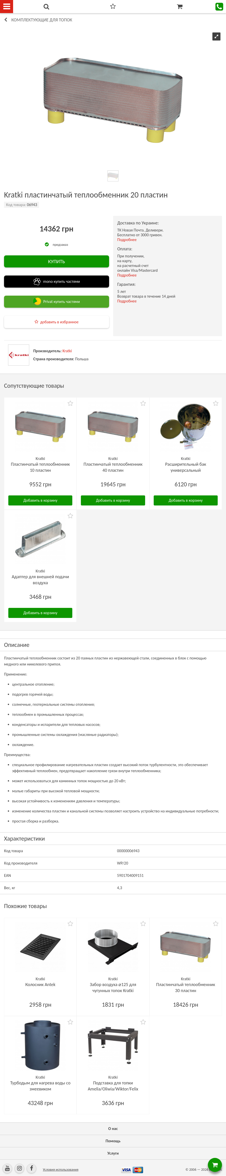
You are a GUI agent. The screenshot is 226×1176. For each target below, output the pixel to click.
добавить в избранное (59, 322)
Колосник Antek (40, 984)
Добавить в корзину (40, 500)
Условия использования (60, 1169)
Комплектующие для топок (41, 20)
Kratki (67, 350)
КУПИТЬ (56, 261)
